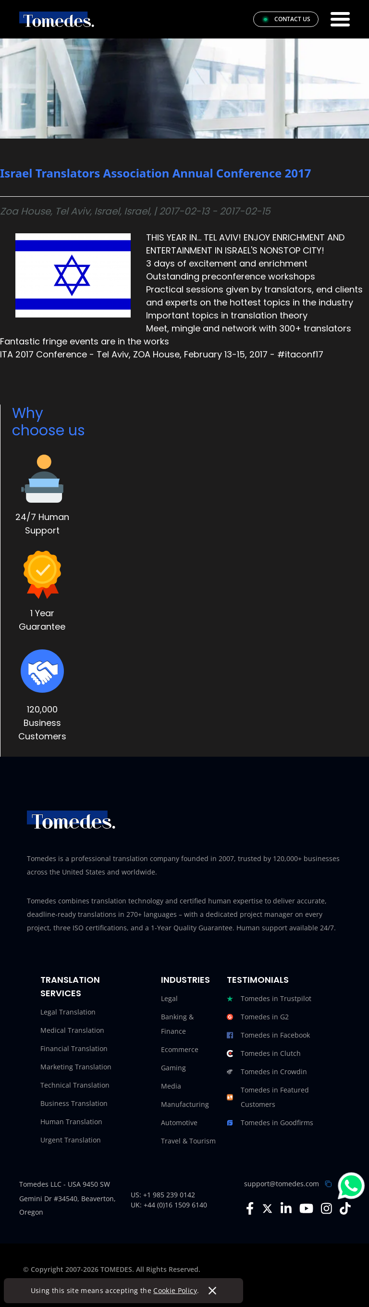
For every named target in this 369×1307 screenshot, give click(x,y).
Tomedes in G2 (258, 1017)
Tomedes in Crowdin (267, 1072)
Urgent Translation (70, 1139)
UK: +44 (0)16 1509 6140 (169, 1204)
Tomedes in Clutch (264, 1053)
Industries (185, 980)
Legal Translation (68, 1011)
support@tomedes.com (281, 1183)
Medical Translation (72, 1030)
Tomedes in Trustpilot (269, 998)
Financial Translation (74, 1048)
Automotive (179, 1122)
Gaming (173, 1067)
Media (171, 1086)
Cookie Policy (175, 1290)
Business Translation (74, 1103)
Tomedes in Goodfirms (270, 1123)
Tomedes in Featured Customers (268, 1097)
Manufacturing (185, 1104)
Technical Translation (75, 1085)
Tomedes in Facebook (268, 1035)
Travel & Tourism (188, 1140)
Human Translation (71, 1121)
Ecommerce (179, 1049)
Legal (169, 998)
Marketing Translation (75, 1066)
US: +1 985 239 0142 (163, 1194)
